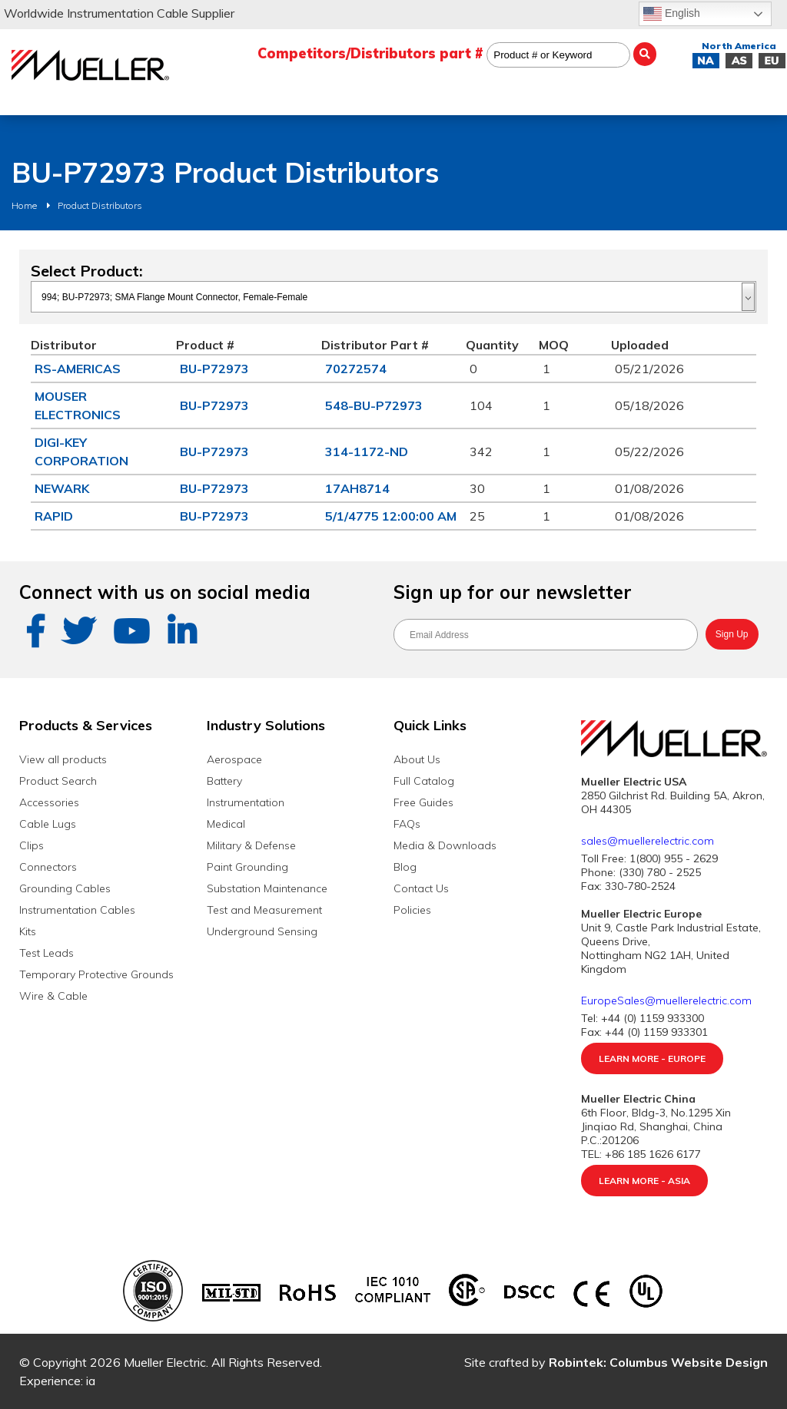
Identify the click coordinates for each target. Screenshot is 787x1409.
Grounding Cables (65, 888)
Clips (31, 845)
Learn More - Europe (652, 1058)
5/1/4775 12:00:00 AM (391, 516)
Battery (224, 781)
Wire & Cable (53, 996)
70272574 (356, 368)
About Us (417, 759)
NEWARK (62, 488)
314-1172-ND (366, 451)
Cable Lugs (47, 824)
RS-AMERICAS (78, 368)
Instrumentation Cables (77, 910)
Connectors (48, 867)
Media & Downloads (445, 845)
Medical (226, 824)
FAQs (407, 824)
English (671, 14)
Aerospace (234, 759)
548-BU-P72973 (374, 405)
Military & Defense (251, 845)
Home (24, 205)
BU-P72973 (214, 368)
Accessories (49, 802)
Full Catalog (424, 781)
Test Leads (46, 953)
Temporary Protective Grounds (96, 974)
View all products (63, 759)
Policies (412, 910)
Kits (27, 931)
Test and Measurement (264, 910)
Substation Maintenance (267, 888)
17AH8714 (357, 488)
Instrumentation (245, 802)
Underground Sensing (262, 931)
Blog (405, 867)
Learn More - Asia (644, 1180)
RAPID (54, 516)
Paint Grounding (247, 867)
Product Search (58, 781)
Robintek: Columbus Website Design (658, 1362)
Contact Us (421, 888)
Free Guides (423, 802)
